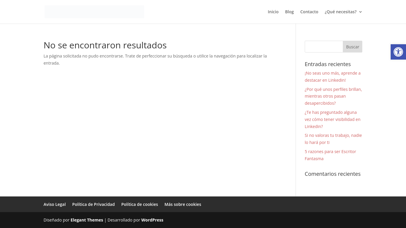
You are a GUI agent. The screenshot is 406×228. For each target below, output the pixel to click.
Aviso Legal (55, 204)
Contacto (309, 12)
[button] (398, 52)
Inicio (273, 12)
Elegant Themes (87, 220)
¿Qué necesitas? (341, 12)
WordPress (152, 220)
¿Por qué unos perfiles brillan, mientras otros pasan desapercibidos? (333, 96)
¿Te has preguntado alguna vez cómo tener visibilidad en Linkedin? (333, 119)
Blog (289, 12)
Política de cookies (139, 204)
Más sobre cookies (182, 204)
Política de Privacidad (93, 204)
